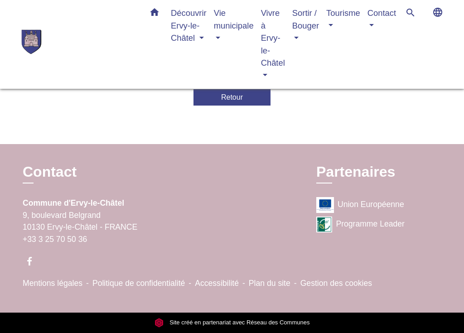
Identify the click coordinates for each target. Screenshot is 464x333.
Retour (232, 97)
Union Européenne (360, 205)
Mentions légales (52, 283)
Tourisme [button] (343, 13)
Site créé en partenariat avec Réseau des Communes (232, 322)
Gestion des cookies (336, 283)
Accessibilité (217, 283)
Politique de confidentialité (138, 283)
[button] (154, 14)
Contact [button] (381, 13)
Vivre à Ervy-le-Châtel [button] (273, 38)
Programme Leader (360, 224)
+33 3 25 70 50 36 (55, 239)
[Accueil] (78, 44)
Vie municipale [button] (234, 19)
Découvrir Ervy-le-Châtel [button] (189, 25)
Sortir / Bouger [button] (305, 19)
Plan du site (269, 283)
